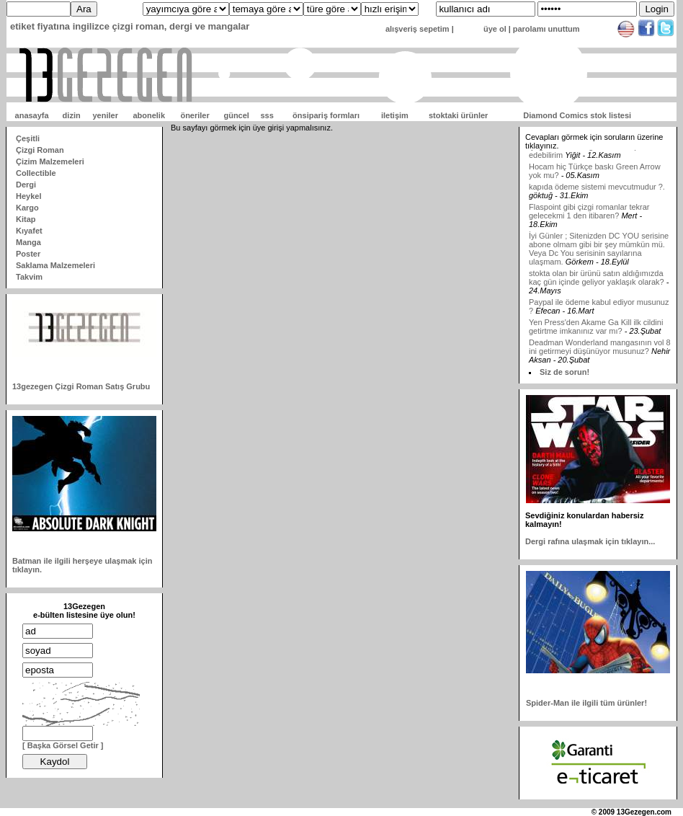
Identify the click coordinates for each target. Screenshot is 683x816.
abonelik (149, 115)
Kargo (27, 207)
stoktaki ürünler (458, 115)
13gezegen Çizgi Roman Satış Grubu (81, 386)
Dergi (26, 184)
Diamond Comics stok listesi (577, 115)
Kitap (26, 219)
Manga (28, 242)
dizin (72, 115)
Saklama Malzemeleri (55, 265)
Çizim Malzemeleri (50, 161)
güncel (236, 115)
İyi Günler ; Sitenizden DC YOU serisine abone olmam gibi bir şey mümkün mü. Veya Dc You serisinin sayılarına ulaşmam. (599, 258)
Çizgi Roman (40, 150)
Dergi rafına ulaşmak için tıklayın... (590, 541)
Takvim (29, 276)
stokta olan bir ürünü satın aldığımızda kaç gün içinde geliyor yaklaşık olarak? (596, 287)
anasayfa (32, 115)
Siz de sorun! (564, 372)
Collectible (36, 173)
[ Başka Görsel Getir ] (63, 745)
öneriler (194, 115)
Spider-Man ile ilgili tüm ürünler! (586, 703)
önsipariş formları (326, 115)
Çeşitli (28, 138)
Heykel (28, 196)
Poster (28, 253)
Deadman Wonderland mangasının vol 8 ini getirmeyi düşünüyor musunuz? (600, 356)
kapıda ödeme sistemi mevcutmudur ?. (597, 196)
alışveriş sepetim (417, 29)
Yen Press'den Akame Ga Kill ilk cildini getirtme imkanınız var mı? (596, 336)
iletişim (395, 115)
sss (266, 115)
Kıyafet (29, 230)
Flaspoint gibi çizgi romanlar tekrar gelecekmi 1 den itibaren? (589, 220)
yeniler (104, 115)
